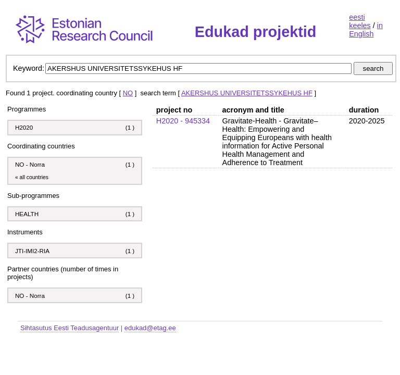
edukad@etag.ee (150, 328)
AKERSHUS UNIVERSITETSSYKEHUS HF (246, 93)
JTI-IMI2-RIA (33, 250)
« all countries (31, 177)
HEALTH (27, 213)
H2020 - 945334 (183, 121)
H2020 (24, 127)
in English (366, 29)
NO (128, 93)
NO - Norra (30, 164)
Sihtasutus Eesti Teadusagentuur (69, 328)
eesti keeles (360, 21)
